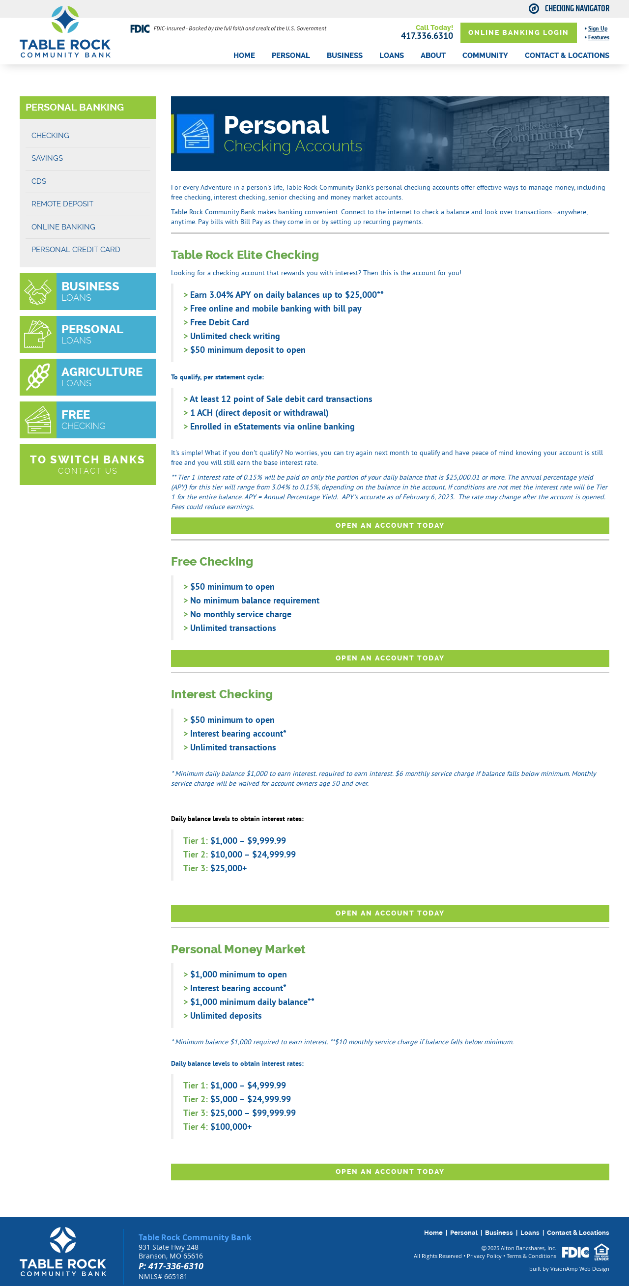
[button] (88, 465)
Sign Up (597, 28)
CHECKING (50, 135)
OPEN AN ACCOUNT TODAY (390, 525)
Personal (464, 1232)
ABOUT (433, 55)
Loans (530, 1232)
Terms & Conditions (531, 1255)
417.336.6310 (427, 35)
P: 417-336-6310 (171, 1266)
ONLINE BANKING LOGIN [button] (518, 33)
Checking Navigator (577, 8)
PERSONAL (291, 55)
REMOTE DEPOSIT (62, 204)
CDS (38, 181)
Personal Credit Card (75, 249)
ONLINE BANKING (63, 227)
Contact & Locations (578, 1232)
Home (433, 1232)
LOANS (391, 55)
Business (499, 1232)
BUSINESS (345, 55)
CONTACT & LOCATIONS (567, 55)
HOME (244, 55)
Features (598, 37)
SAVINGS (47, 158)
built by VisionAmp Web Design (569, 1268)
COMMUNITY (485, 55)
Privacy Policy (484, 1255)
